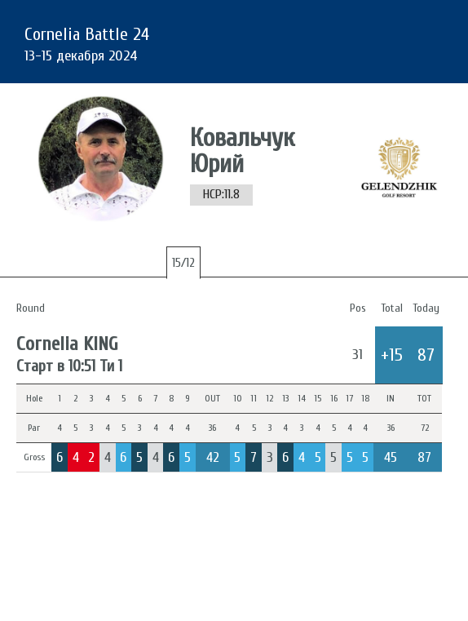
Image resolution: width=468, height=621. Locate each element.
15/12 (183, 262)
